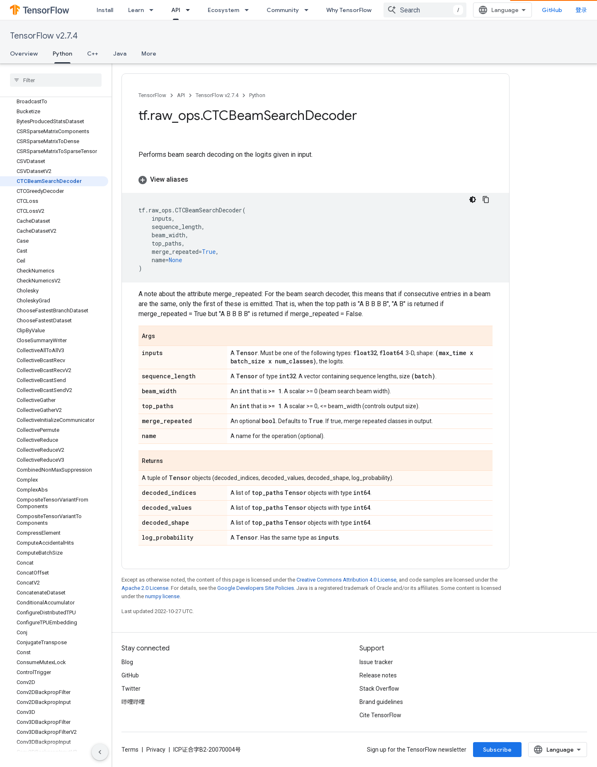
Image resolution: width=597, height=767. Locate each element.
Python (257, 95)
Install (105, 10)
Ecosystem (223, 10)
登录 (581, 10)
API (181, 95)
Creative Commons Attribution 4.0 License (346, 580)
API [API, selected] (175, 10)
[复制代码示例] (486, 199)
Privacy (155, 749)
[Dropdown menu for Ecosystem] (249, 10)
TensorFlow (152, 95)
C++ (92, 53)
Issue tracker (376, 662)
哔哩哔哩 (133, 702)
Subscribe (497, 749)
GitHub (552, 10)
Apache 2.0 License (144, 588)
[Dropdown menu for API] (190, 10)
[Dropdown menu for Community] (309, 10)
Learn (136, 10)
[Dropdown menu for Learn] (154, 10)
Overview (24, 53)
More (148, 53)
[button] (315, 180)
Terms (129, 749)
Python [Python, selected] (62, 53)
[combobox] (424, 9)
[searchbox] (56, 80)
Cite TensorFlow (380, 715)
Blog (127, 662)
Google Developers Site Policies (255, 588)
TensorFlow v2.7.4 (44, 36)
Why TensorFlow (348, 10)
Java (119, 53)
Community (283, 10)
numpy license (162, 596)
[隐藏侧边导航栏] (100, 752)
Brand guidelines (381, 702)
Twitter (131, 688)
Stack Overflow (379, 688)
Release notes (378, 675)
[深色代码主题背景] (472, 199)
